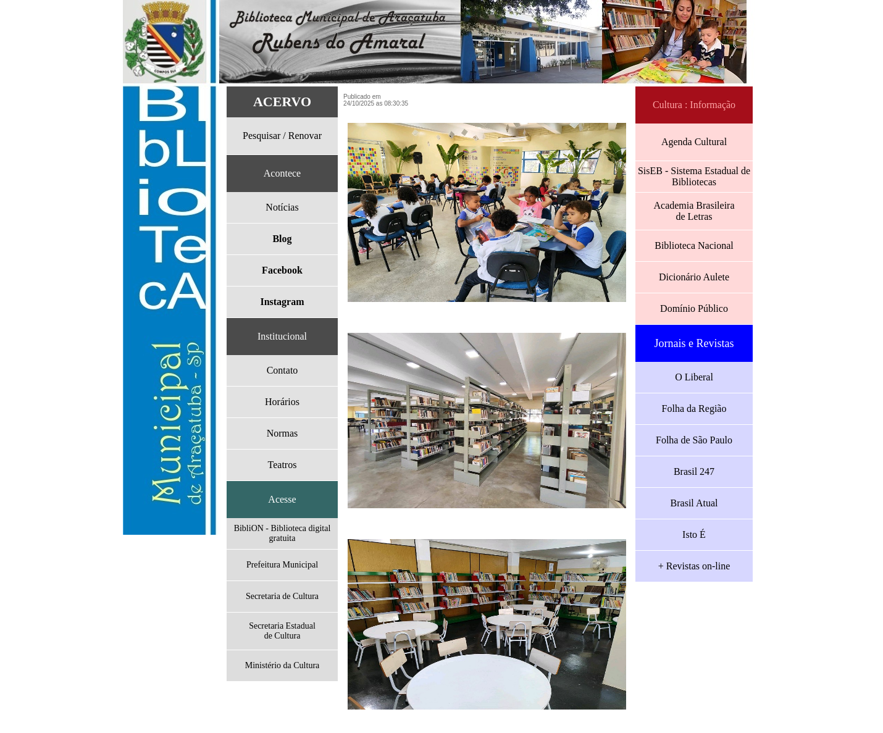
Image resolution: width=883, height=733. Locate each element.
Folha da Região (694, 408)
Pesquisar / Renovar (282, 135)
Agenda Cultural (694, 141)
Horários (282, 401)
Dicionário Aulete (694, 277)
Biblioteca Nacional (694, 245)
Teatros (282, 464)
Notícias (282, 207)
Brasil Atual (694, 503)
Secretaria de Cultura (282, 596)
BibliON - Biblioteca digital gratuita (282, 533)
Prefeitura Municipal (282, 564)
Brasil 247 (694, 471)
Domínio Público (694, 308)
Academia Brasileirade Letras (693, 211)
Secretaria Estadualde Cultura (282, 630)
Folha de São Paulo (694, 440)
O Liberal (694, 377)
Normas (282, 433)
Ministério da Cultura (282, 665)
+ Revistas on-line (694, 566)
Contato (282, 370)
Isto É (694, 534)
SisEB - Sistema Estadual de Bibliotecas (694, 176)
